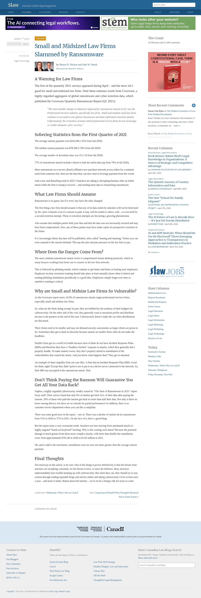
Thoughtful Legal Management (108, 580)
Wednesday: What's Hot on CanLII (164, 365)
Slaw (13, 5)
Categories (45, 12)
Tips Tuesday (154, 361)
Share (25, 44)
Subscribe (174, 12)
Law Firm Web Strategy (104, 562)
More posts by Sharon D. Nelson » (70, 69)
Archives (63, 12)
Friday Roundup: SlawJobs (160, 374)
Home (11, 12)
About (158, 12)
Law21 (53, 566)
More (190, 12)
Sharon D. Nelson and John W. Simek (78, 64)
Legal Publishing (155, 329)
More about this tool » (148, 558)
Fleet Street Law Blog (60, 571)
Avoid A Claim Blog (59, 562)
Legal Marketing (155, 324)
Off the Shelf (99, 575)
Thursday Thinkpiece (157, 370)
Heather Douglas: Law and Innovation (111, 566)
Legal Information (169, 152)
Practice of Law (155, 338)
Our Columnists (13, 564)
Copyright (10, 591)
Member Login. (64, 591)
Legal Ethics (153, 315)
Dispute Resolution (156, 230)
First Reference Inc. (59, 580)
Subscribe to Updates (15, 573)
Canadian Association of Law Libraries (171, 169)
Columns (26, 12)
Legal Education (155, 311)
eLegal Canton (56, 575)
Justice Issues (154, 194)
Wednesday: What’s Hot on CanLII (62, 492)
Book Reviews (154, 152)
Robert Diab (157, 224)
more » (177, 125)
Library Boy (99, 571)
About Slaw (11, 554)
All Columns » (154, 252)
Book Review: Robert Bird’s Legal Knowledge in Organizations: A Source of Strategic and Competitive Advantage (170, 161)
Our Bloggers (12, 559)
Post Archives (12, 568)
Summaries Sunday (157, 352)
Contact (80, 12)
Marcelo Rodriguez (161, 188)
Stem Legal (54, 591)
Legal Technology (21, 61)
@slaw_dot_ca (13, 577)
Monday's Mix (154, 356)
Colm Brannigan (159, 246)
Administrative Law (157, 293)
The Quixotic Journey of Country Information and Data (168, 183)
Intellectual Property (157, 302)
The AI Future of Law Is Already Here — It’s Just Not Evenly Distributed (171, 218)
